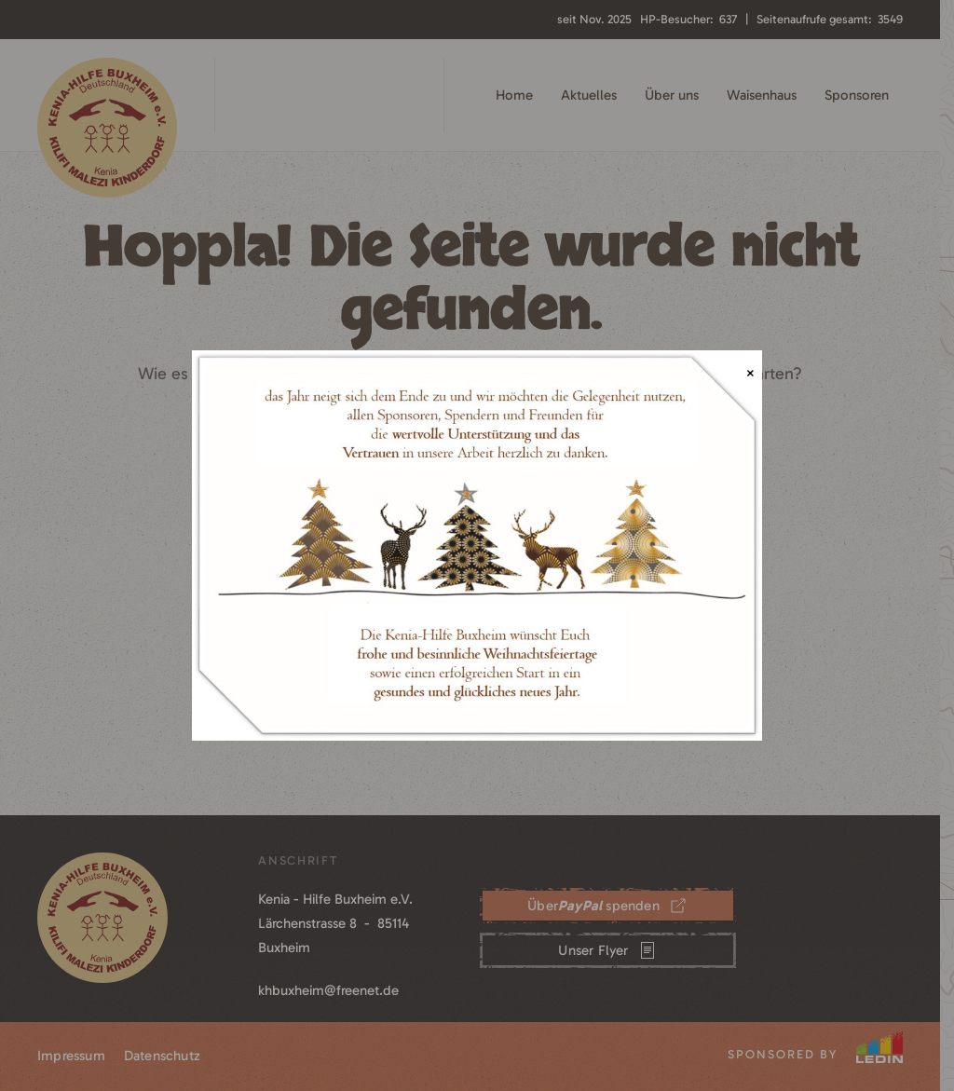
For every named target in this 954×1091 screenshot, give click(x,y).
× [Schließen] (750, 373)
